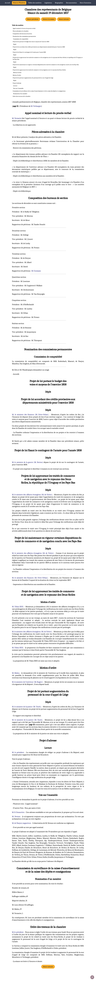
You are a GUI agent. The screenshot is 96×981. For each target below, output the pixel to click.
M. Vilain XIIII (17, 607)
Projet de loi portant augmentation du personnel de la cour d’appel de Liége (33, 78)
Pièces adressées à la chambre (20, 31)
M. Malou (15, 673)
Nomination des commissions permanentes (24, 36)
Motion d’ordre (17, 72)
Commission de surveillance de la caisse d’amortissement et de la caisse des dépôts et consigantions (39, 91)
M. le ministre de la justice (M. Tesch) (26, 707)
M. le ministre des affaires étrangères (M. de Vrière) (32, 495)
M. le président (18, 752)
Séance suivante (64, 19)
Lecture (15, 86)
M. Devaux (16, 816)
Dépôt (14, 44)
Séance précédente (32, 19)
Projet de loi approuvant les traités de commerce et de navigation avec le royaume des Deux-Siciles (39, 70)
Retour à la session (48, 19)
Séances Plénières (19, 3)
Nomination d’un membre (20, 93)
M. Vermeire (17, 118)
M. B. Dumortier (18, 812)
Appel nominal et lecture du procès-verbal (24, 28)
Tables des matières (34, 3)
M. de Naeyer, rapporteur (21, 823)
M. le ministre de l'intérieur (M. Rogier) (27, 682)
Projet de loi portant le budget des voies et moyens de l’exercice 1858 (31, 41)
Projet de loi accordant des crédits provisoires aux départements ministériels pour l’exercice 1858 (39, 47)
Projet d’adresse (17, 83)
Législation (48, 3)
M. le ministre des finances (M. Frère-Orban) (30, 414)
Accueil (7, 3)
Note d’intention (85, 3)
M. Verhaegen (36, 106)
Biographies (59, 3)
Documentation (71, 3)
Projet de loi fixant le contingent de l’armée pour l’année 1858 (29, 52)
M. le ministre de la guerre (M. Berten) (27, 462)
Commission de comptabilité (20, 39)
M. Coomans (36, 271)
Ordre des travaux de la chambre (21, 96)
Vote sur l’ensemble (18, 88)
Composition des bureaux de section (22, 34)
